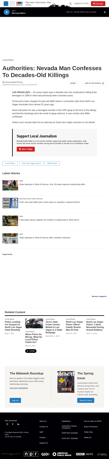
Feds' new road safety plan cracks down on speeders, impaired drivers (49, 202)
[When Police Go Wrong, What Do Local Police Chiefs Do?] (34, 323)
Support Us (43, 443)
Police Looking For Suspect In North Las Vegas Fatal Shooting (13, 326)
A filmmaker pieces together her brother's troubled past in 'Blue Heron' (49, 220)
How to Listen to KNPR (92, 421)
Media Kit (87, 437)
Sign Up (15, 400)
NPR (21, 181)
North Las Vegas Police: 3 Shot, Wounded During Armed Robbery (95, 326)
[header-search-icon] (70, 3)
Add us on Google (94, 83)
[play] (7, 12)
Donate (99, 3)
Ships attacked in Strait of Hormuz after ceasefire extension (44, 238)
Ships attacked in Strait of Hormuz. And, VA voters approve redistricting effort (52, 184)
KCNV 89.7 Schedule (70, 438)
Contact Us (43, 427)
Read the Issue (86, 400)
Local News (8, 60)
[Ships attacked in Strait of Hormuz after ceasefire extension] (10, 238)
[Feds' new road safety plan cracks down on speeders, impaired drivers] (10, 203)
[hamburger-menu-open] (6, 3)
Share (74, 83)
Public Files (88, 432)
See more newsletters (19, 388)
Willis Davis (52, 163)
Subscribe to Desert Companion (69, 427)
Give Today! (25, 149)
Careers (42, 437)
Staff (41, 432)
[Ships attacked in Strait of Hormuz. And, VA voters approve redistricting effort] (10, 185)
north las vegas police (31, 163)
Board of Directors (91, 427)
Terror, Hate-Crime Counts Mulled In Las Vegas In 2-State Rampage (54, 327)
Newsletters (81, 3)
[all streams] (105, 12)
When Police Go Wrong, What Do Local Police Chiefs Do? (33, 338)
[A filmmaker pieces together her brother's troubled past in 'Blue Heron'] (10, 221)
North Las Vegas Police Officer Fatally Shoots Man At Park (74, 326)
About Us (43, 421)
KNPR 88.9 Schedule (70, 433)
